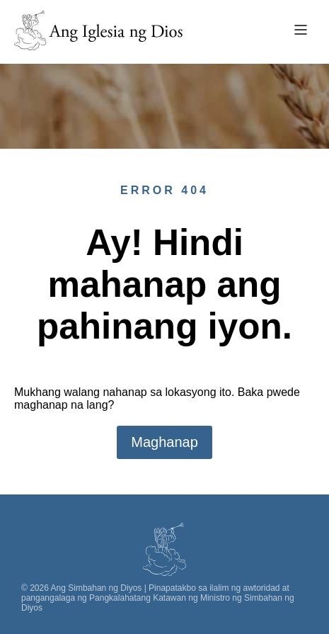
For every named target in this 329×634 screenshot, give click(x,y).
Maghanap (164, 442)
